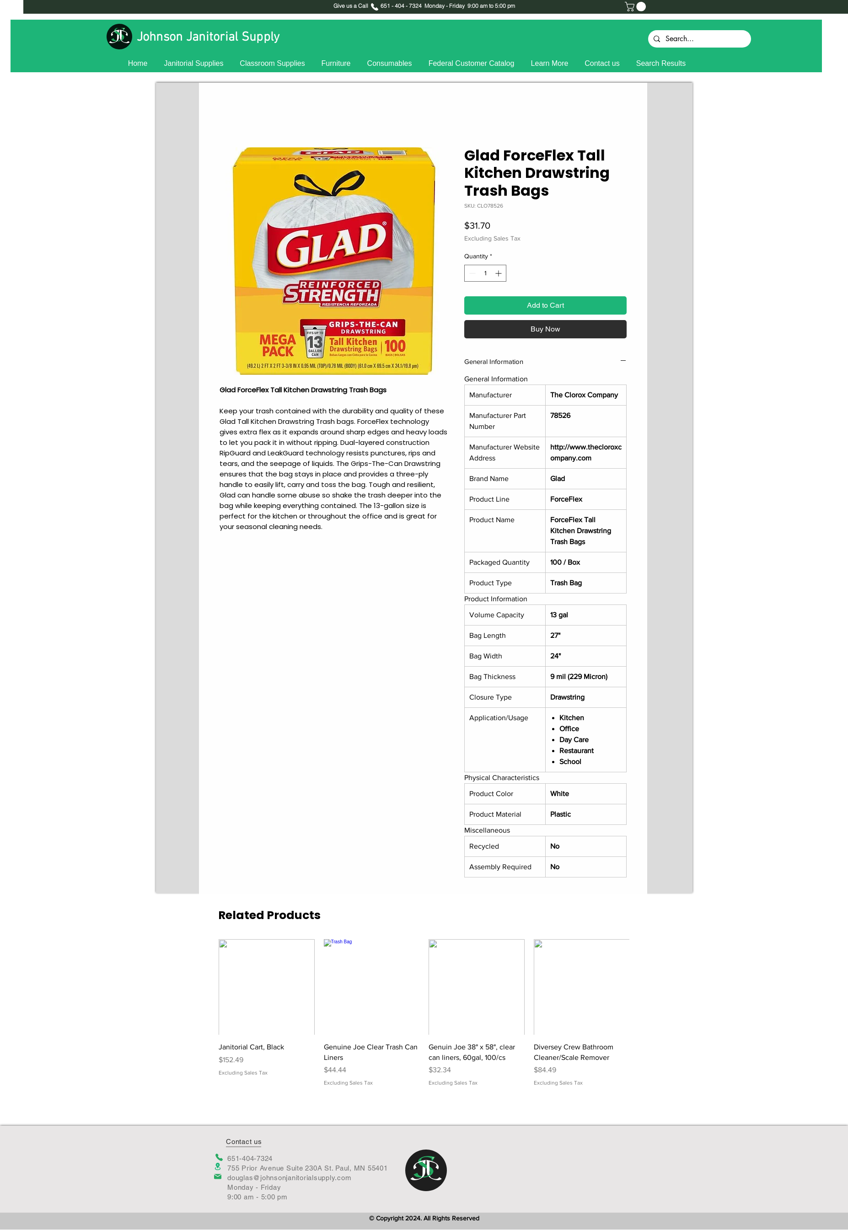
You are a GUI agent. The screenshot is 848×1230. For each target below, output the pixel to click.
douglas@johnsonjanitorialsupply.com (289, 1178)
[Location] (218, 1167)
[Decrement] (471, 273)
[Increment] (499, 273)
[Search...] (699, 39)
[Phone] (219, 1157)
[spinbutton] (485, 273)
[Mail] (218, 1176)
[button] (636, 6)
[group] (424, 1013)
